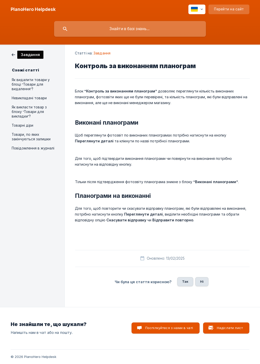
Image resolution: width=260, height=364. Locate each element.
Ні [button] (202, 281)
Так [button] (185, 281)
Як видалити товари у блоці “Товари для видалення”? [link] (31, 84)
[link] (27, 54)
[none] (33, 9)
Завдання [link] (101, 53)
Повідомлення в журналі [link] (33, 148)
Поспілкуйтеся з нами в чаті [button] (169, 328)
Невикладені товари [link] (29, 98)
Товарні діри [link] (22, 125)
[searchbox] (130, 29)
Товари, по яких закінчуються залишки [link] (31, 136)
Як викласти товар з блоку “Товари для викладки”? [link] (29, 111)
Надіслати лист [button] (230, 328)
